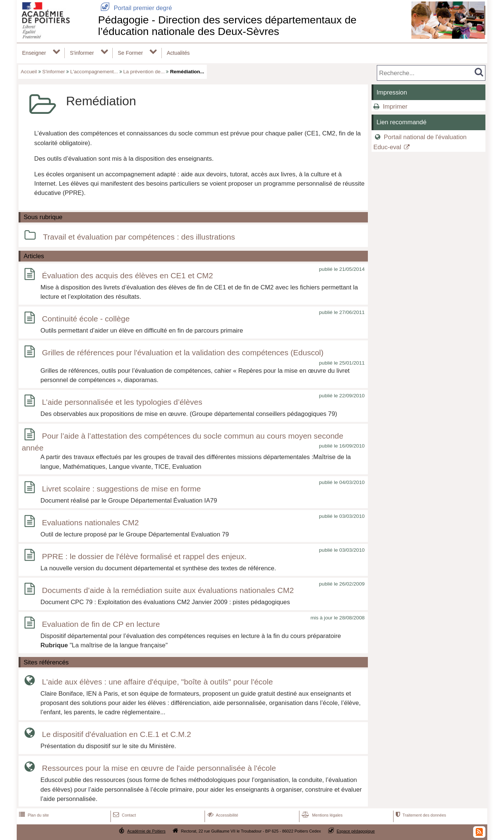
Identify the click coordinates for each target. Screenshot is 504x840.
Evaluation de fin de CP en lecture (101, 624)
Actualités (178, 53)
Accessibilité (222, 815)
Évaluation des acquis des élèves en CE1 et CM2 (127, 275)
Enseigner (34, 53)
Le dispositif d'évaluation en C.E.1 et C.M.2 (116, 734)
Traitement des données (420, 815)
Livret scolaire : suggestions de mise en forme (121, 488)
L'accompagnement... (94, 71)
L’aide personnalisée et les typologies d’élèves (122, 402)
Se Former (130, 53)
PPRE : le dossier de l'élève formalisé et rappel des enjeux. (144, 556)
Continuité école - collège (86, 319)
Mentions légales (321, 815)
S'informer (82, 53)
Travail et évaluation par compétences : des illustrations (139, 237)
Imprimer (395, 106)
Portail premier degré (135, 8)
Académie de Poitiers (146, 831)
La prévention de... (143, 71)
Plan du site (33, 815)
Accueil (29, 71)
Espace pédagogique (356, 831)
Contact (124, 815)
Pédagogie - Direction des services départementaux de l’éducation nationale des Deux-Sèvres (227, 25)
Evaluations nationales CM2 (90, 522)
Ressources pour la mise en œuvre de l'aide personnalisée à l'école (159, 768)
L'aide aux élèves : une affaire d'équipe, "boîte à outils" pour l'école (157, 681)
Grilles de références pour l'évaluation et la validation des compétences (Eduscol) (183, 353)
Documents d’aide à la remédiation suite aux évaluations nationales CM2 (168, 590)
